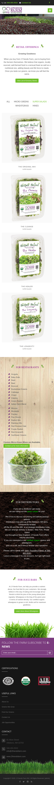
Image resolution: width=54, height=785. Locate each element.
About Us (5, 702)
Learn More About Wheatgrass (27, 611)
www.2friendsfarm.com (16, 756)
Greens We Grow (8, 707)
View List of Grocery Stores (27, 81)
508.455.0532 (12, 3)
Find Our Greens (8, 712)
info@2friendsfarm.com (16, 751)
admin (47, 778)
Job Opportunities (8, 722)
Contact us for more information (16, 446)
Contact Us (26, 3)
